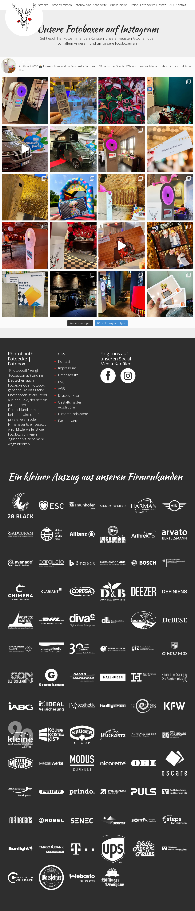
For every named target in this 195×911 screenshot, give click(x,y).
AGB (61, 388)
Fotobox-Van (82, 5)
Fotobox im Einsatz (153, 5)
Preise (133, 5)
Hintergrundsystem (73, 414)
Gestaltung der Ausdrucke (69, 404)
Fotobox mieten (61, 5)
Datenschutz (68, 375)
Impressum (67, 368)
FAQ (171, 5)
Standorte (100, 5)
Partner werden (70, 420)
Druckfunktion (118, 5)
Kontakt (181, 5)
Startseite (41, 5)
